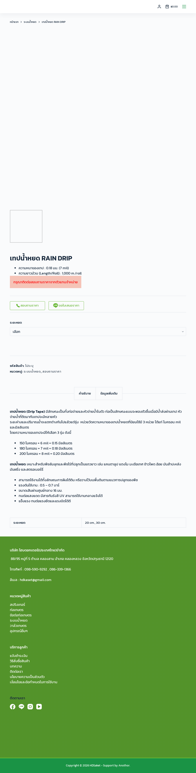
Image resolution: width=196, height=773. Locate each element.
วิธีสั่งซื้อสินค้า (20, 661)
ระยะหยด (16, 322)
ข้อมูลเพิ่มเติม (109, 393)
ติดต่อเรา (16, 671)
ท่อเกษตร (17, 609)
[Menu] (184, 7)
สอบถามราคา (27, 305)
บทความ (16, 666)
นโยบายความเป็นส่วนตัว (27, 676)
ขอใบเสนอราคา (66, 305)
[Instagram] (30, 706)
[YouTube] (39, 706)
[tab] (85, 393)
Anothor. (124, 765)
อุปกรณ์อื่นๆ (19, 630)
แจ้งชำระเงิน (18, 655)
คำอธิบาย (85, 393)
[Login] (159, 6)
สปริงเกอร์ (17, 604)
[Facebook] (12, 706)
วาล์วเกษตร (18, 625)
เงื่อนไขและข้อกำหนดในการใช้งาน (33, 682)
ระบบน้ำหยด (32, 371)
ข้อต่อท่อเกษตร (21, 615)
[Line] (21, 706)
